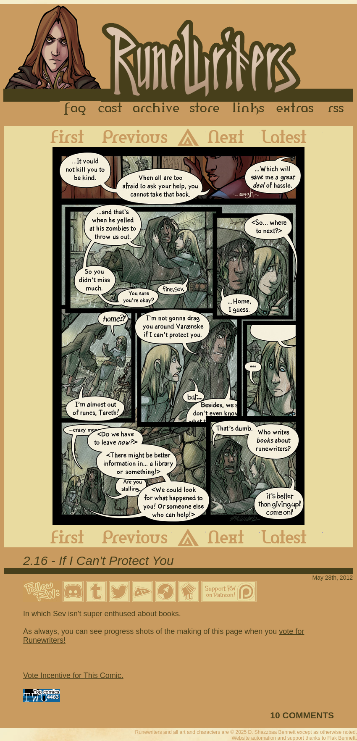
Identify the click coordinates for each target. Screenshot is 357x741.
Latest (291, 136)
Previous (128, 136)
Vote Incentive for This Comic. (73, 675)
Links (248, 108)
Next (232, 136)
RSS (338, 108)
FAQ (76, 108)
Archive (156, 108)
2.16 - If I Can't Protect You (98, 561)
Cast (111, 108)
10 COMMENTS (302, 715)
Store (204, 108)
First (60, 136)
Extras (296, 108)
